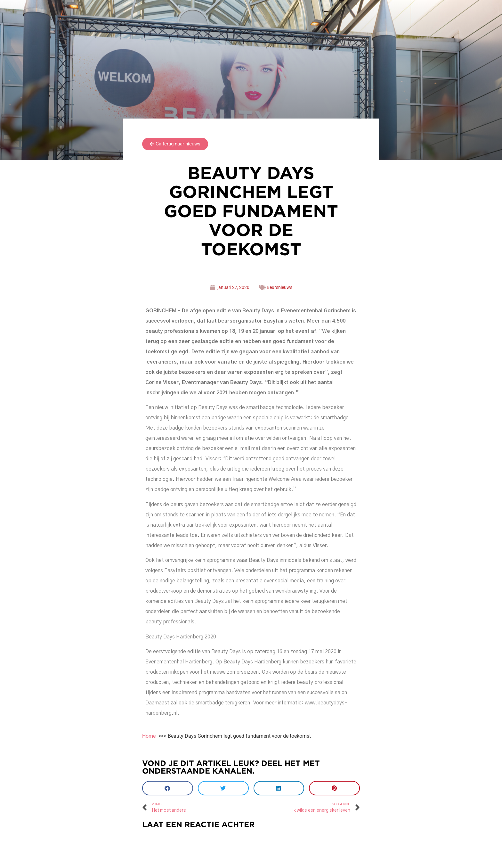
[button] (167, 788)
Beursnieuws (279, 287)
